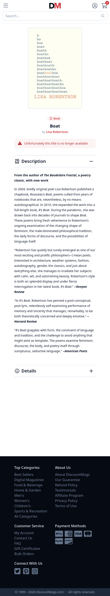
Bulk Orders (24, 553)
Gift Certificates (27, 548)
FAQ (17, 543)
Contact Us (23, 538)
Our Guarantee (67, 479)
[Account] (94, 5)
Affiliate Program (69, 495)
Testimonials (65, 490)
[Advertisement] (55, 421)
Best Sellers (24, 474)
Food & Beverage (28, 485)
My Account (24, 532)
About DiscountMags (72, 474)
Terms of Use (66, 505)
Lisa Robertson (57, 132)
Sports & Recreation (30, 511)
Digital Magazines (29, 479)
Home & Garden (27, 490)
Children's (22, 505)
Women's (22, 500)
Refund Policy (66, 485)
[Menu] (5, 5)
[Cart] (105, 5)
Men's (19, 495)
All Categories (25, 516)
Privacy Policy (66, 500)
